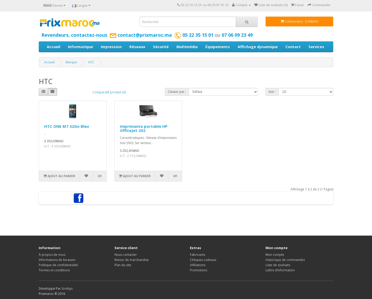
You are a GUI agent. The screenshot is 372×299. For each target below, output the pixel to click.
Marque (71, 62)
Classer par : (177, 91)
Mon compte (275, 254)
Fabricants (197, 254)
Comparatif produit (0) (109, 92)
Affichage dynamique (258, 46)
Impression (111, 46)
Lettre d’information (280, 270)
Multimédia (187, 46)
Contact (293, 46)
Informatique (80, 46)
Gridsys (67, 288)
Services (316, 46)
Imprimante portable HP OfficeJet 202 (143, 128)
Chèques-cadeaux (203, 260)
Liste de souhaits (278, 265)
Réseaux (137, 46)
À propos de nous (52, 254)
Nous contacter (125, 254)
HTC (91, 62)
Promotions (198, 270)
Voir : (272, 91)
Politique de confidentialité (58, 265)
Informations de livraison (57, 260)
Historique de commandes (285, 260)
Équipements (217, 46)
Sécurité (161, 46)
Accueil (53, 46)
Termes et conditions (54, 270)
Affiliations (197, 265)
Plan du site (122, 265)
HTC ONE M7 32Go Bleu (66, 126)
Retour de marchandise (131, 260)
